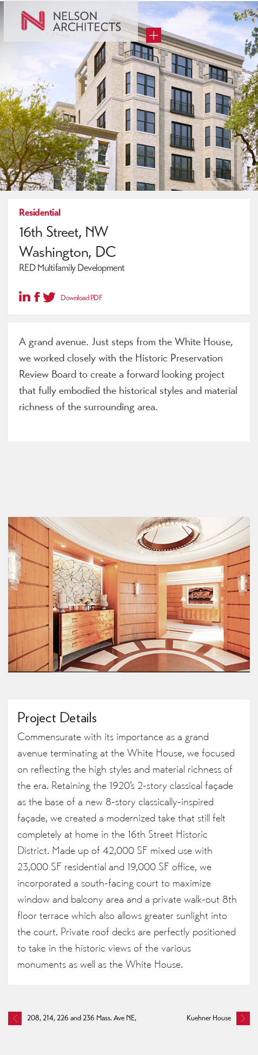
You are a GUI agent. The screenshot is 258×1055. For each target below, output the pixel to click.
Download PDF (81, 297)
